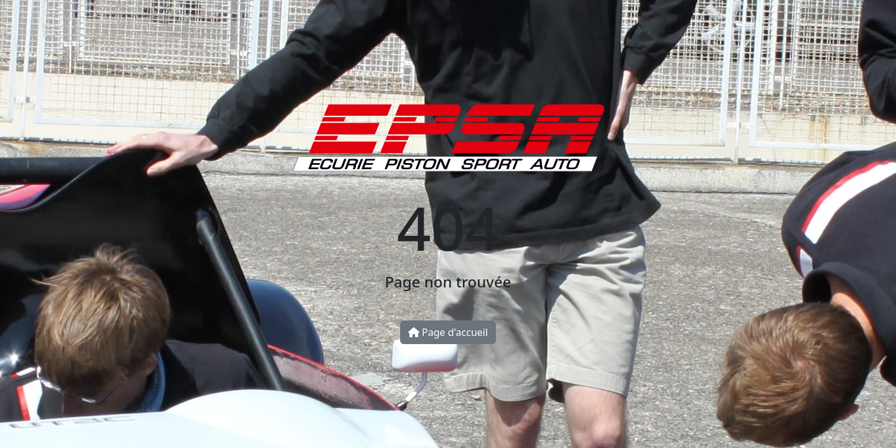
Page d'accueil (448, 332)
